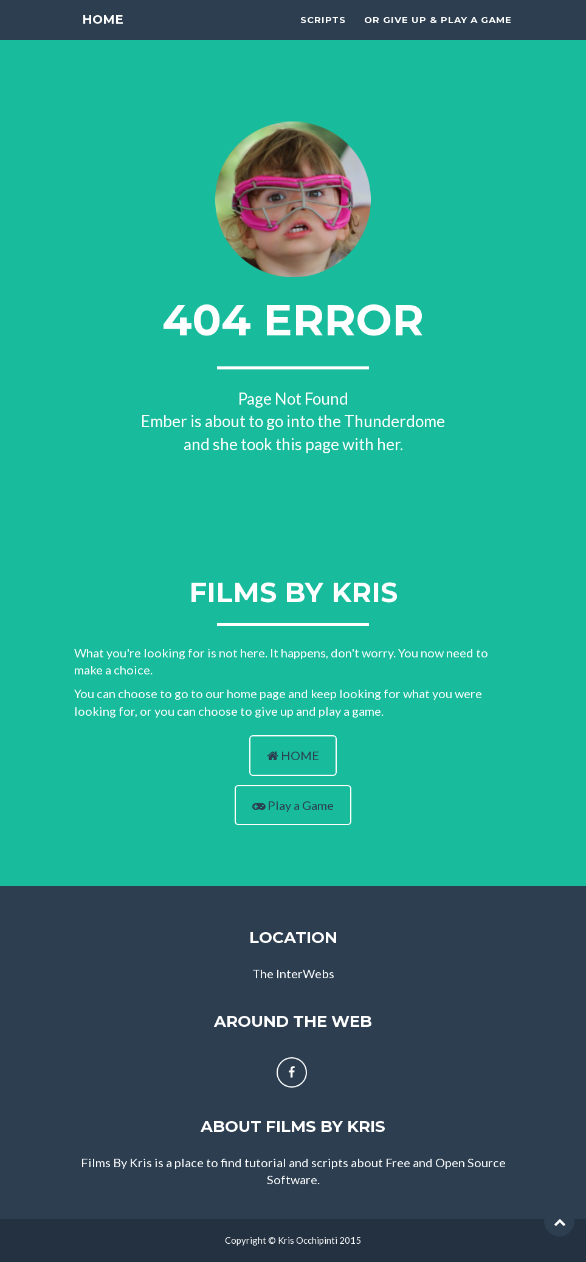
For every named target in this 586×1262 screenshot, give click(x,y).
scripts (323, 33)
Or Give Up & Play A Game (438, 33)
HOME (293, 755)
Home (103, 36)
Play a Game (293, 805)
